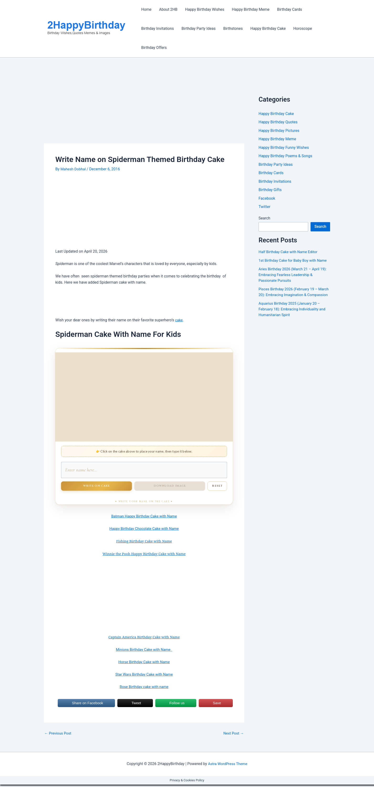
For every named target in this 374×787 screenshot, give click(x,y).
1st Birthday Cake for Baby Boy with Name (294, 262)
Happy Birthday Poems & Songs (285, 156)
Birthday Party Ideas (199, 28)
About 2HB (168, 9)
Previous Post (58, 736)
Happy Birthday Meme (250, 9)
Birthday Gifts (270, 191)
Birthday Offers (154, 47)
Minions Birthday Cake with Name (144, 652)
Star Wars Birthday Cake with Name (144, 676)
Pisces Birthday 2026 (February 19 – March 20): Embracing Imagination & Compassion (289, 296)
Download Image (170, 488)
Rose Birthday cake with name (144, 689)
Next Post (233, 736)
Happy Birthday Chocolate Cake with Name (144, 531)
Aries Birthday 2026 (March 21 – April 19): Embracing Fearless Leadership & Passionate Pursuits (294, 276)
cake (179, 320)
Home (146, 9)
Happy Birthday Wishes (204, 9)
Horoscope (302, 28)
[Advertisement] (144, 108)
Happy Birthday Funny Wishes (284, 148)
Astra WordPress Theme (227, 766)
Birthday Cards (289, 9)
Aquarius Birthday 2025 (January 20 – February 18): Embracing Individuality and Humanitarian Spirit (293, 316)
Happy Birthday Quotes (278, 122)
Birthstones (233, 28)
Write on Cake (96, 488)
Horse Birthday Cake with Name (144, 664)
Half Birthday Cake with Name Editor (289, 253)
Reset (217, 488)
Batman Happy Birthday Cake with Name (144, 518)
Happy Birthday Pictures (279, 131)
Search (264, 219)
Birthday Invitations (157, 28)
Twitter (264, 208)
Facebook (267, 199)
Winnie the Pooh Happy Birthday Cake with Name (144, 556)
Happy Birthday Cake (268, 28)
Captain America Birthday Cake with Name (144, 639)
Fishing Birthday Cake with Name (144, 543)
